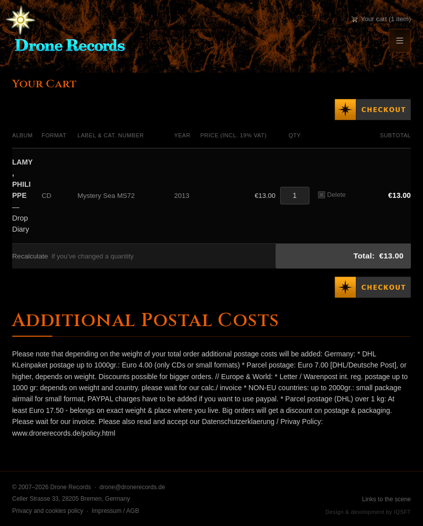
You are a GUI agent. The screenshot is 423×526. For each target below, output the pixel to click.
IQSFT (402, 512)
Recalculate (30, 256)
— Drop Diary (22, 196)
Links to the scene (386, 499)
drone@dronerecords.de (132, 487)
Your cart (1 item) (381, 19)
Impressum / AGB (115, 510)
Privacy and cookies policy (47, 510)
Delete (332, 194)
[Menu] (400, 40)
